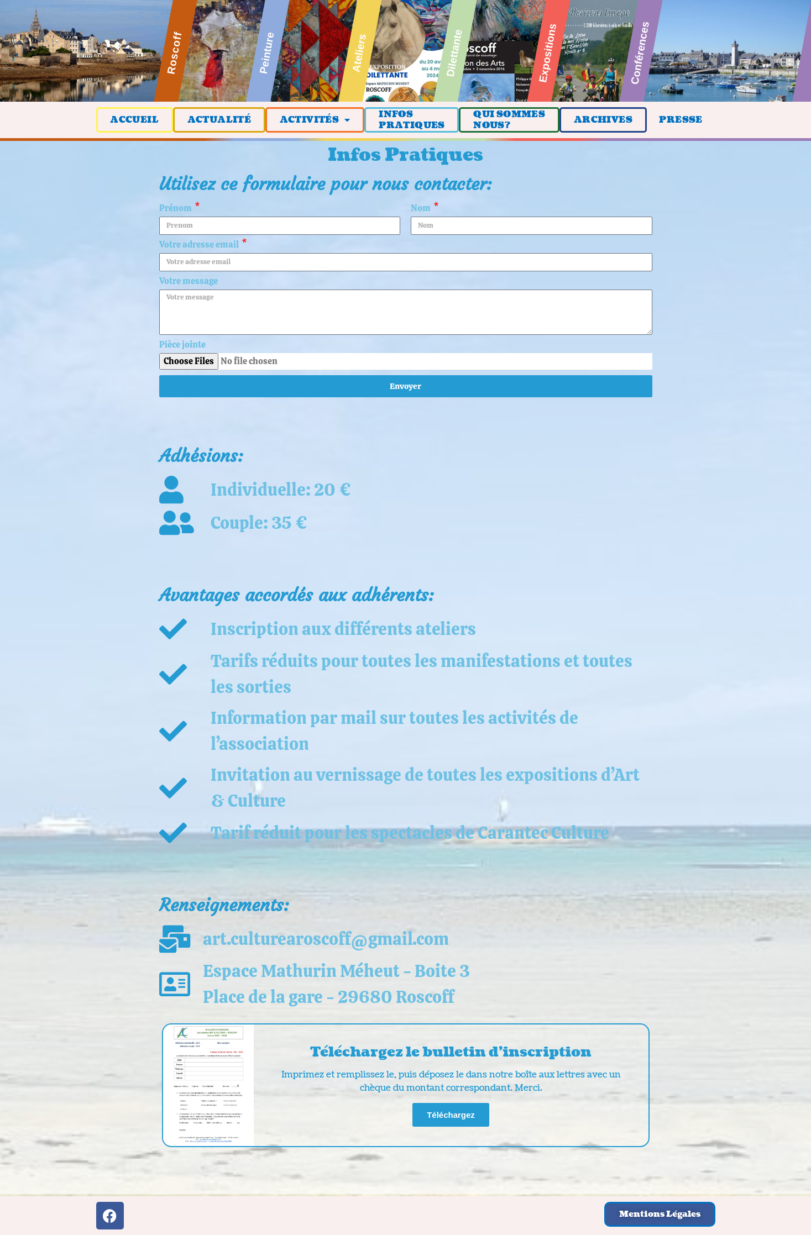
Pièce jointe (182, 345)
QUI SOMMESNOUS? (509, 120)
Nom (421, 209)
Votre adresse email (199, 245)
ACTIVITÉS (315, 120)
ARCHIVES (603, 120)
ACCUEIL (134, 120)
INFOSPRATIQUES (412, 120)
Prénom (176, 209)
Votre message (188, 282)
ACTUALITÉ (219, 120)
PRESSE (680, 120)
